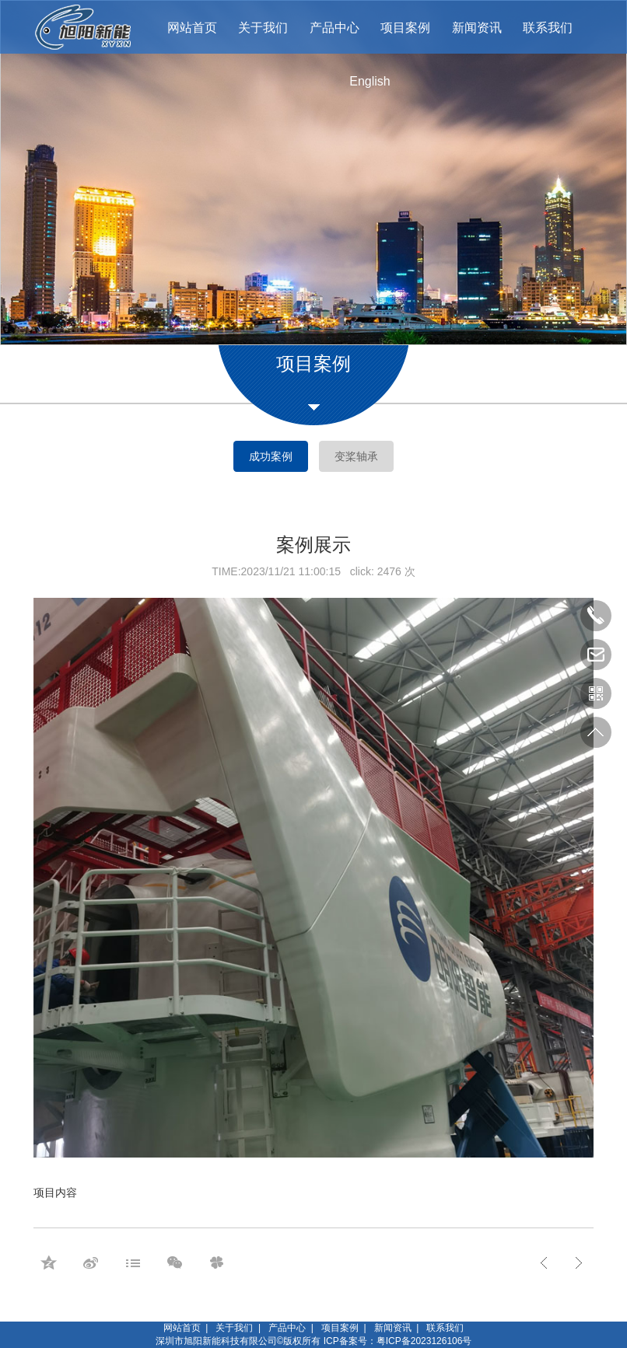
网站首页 (182, 1327)
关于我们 (234, 1327)
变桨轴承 (356, 456)
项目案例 (340, 1327)
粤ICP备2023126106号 (424, 1341)
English (369, 81)
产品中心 (287, 1327)
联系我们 (445, 1327)
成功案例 (270, 456)
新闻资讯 (393, 1327)
